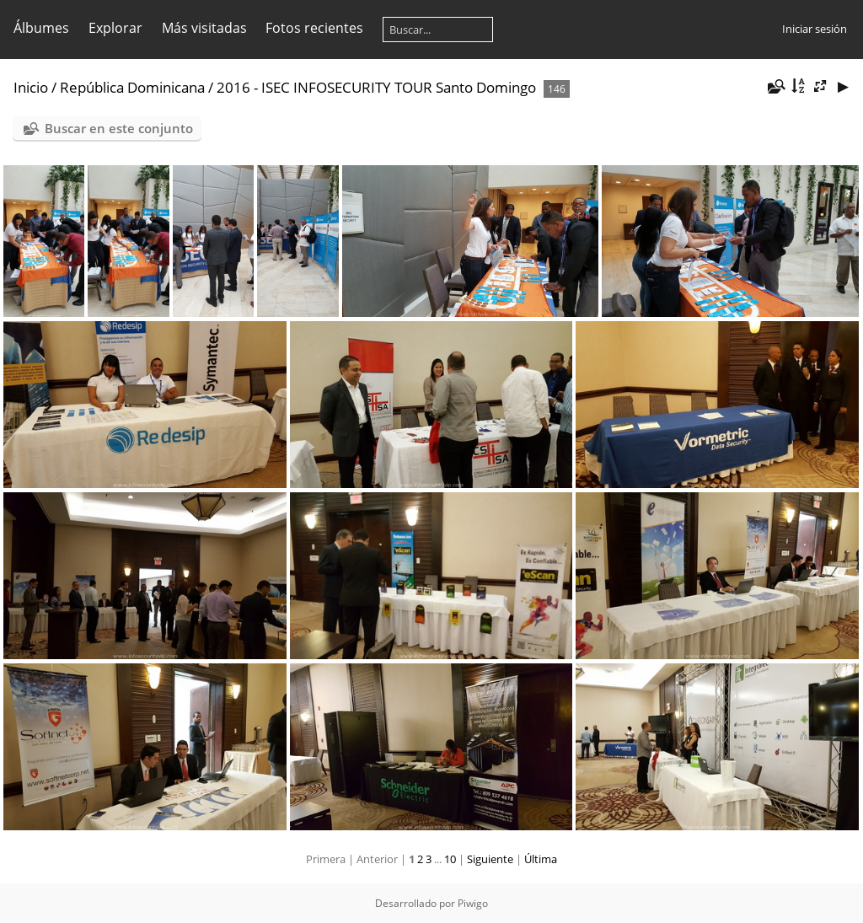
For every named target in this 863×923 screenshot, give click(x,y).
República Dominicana (132, 87)
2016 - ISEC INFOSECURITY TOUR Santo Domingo (376, 87)
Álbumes (41, 28)
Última (540, 859)
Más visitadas (204, 28)
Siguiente (490, 859)
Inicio (30, 87)
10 (450, 859)
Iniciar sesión (814, 28)
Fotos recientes (314, 28)
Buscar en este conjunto (119, 128)
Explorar (115, 28)
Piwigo (473, 903)
